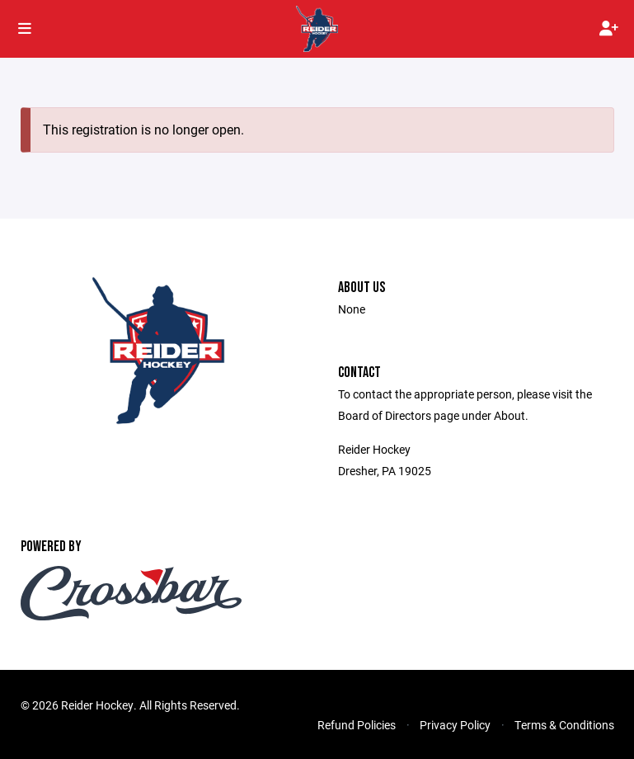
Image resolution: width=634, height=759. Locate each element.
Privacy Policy (455, 725)
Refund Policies (356, 725)
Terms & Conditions (564, 725)
